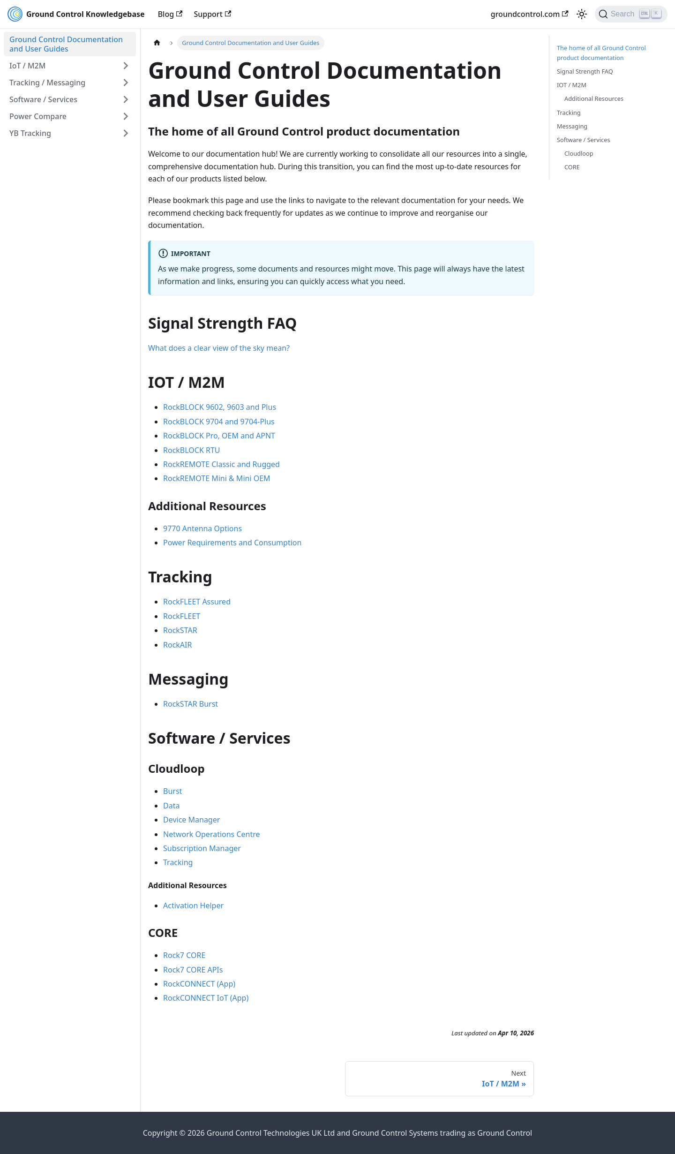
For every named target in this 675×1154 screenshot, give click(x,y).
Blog (170, 14)
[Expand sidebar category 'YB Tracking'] (125, 133)
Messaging (572, 126)
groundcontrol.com (530, 14)
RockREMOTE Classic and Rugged (221, 464)
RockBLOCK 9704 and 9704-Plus (219, 421)
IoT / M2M (27, 65)
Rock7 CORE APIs (193, 970)
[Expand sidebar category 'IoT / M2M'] (125, 65)
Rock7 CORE (184, 955)
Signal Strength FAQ (585, 71)
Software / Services (43, 99)
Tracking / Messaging (47, 82)
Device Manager (191, 820)
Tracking (178, 862)
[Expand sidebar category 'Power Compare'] (125, 116)
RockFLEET (181, 616)
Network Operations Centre (211, 834)
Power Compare (38, 116)
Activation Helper (193, 905)
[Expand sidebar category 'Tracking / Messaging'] (125, 82)
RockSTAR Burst (190, 704)
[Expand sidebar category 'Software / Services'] (125, 99)
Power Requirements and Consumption (232, 542)
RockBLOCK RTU (191, 450)
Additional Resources (593, 98)
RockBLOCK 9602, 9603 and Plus (219, 407)
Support (212, 14)
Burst (172, 791)
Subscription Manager (202, 848)
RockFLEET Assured (197, 601)
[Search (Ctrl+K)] (631, 14)
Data (171, 805)
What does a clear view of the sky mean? (219, 348)
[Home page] (157, 43)
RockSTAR (180, 630)
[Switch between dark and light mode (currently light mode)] (581, 14)
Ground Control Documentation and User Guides (66, 44)
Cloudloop (578, 153)
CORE (572, 167)
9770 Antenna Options (202, 528)
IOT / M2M (571, 85)
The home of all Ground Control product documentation (601, 53)
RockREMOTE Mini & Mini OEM (216, 478)
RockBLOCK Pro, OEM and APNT (219, 435)
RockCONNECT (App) (199, 984)
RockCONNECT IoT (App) (205, 998)
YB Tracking (30, 133)
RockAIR (177, 645)
